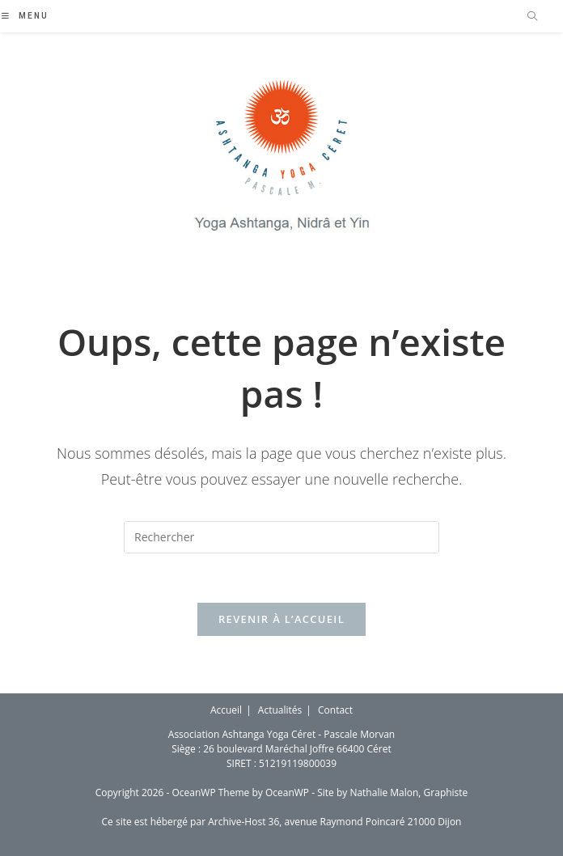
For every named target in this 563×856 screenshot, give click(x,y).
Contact (335, 710)
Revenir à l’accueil (281, 619)
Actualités (280, 710)
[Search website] (532, 17)
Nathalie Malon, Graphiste (408, 792)
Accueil (226, 710)
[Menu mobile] (25, 15)
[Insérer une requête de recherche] (281, 537)
